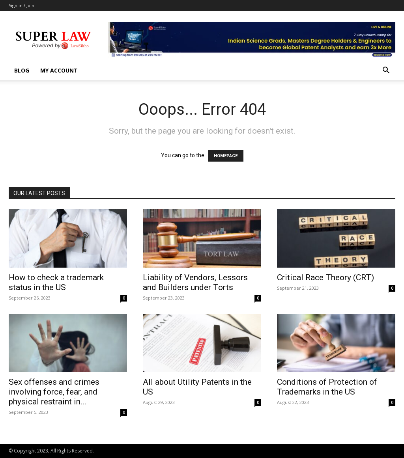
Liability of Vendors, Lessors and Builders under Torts (195, 282)
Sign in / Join (21, 5)
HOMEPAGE (226, 155)
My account (59, 70)
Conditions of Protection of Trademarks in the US (327, 387)
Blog (21, 70)
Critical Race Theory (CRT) (325, 277)
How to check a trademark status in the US (56, 282)
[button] (385, 71)
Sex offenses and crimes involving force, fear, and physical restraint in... (54, 391)
